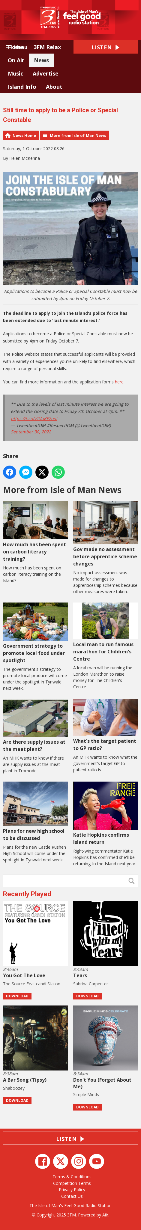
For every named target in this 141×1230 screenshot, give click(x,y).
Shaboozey (14, 1088)
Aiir (105, 1215)
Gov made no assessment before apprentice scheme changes (105, 534)
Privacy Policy (72, 1189)
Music (15, 73)
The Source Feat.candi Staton (31, 984)
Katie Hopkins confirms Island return (105, 813)
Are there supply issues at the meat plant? (35, 725)
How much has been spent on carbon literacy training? (35, 531)
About (54, 86)
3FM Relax (47, 47)
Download (17, 996)
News (41, 60)
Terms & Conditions (72, 1176)
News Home (24, 135)
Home (16, 47)
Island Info (22, 86)
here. (119, 382)
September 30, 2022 (31, 432)
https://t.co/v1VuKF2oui (34, 418)
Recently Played (27, 894)
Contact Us (72, 1196)
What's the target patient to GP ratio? (105, 725)
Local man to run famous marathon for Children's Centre (105, 632)
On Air (16, 60)
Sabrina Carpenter (90, 984)
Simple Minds (86, 1094)
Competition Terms (72, 1183)
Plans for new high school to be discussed (35, 811)
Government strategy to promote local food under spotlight (35, 633)
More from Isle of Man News (78, 135)
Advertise (45, 73)
